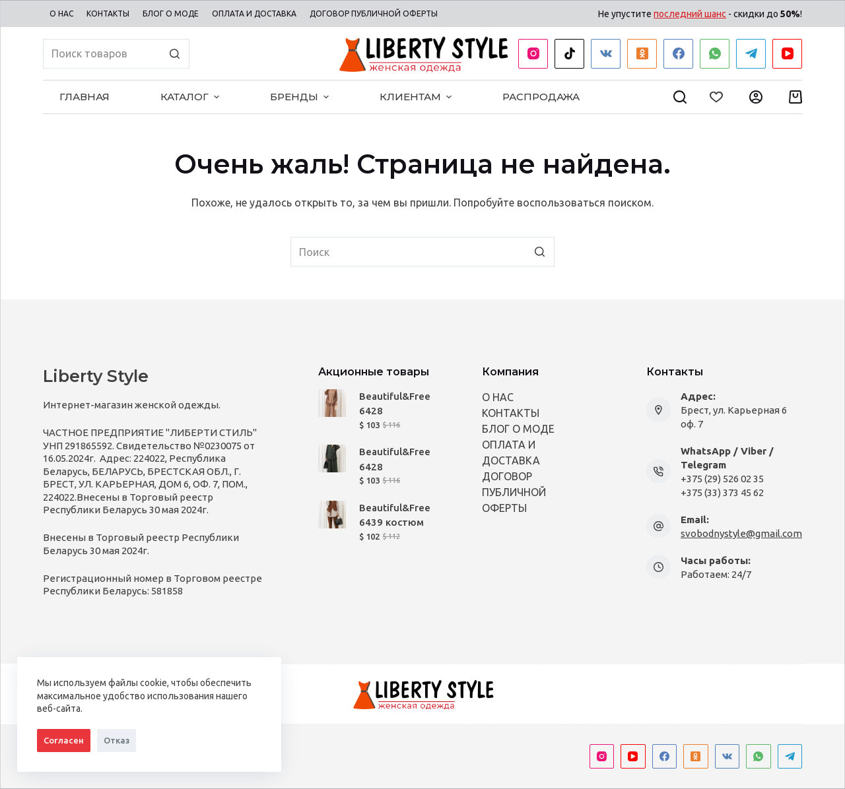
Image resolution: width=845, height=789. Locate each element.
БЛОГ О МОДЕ (518, 429)
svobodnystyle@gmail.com (741, 533)
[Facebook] (678, 54)
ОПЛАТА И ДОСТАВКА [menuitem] (254, 13)
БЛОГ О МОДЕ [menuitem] (171, 13)
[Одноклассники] (642, 54)
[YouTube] (787, 54)
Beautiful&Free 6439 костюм (394, 515)
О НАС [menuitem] (61, 13)
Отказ (116, 740)
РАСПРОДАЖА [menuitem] (541, 96)
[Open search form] (680, 97)
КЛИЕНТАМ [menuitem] (417, 96)
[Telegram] (751, 54)
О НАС (498, 397)
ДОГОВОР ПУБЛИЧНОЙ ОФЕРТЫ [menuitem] (374, 13)
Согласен (64, 740)
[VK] (606, 54)
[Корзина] (795, 97)
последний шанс (690, 14)
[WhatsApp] (714, 54)
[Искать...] (116, 54)
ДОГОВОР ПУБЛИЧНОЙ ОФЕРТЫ (514, 492)
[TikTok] (569, 54)
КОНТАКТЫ (510, 413)
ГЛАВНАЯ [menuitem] (84, 96)
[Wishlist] (716, 97)
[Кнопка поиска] (174, 54)
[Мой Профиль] (755, 97)
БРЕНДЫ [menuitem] (301, 96)
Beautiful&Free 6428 (394, 404)
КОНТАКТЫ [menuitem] (107, 13)
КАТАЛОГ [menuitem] (191, 96)
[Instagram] (533, 54)
